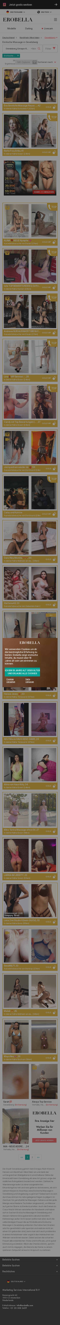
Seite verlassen (29, 680)
